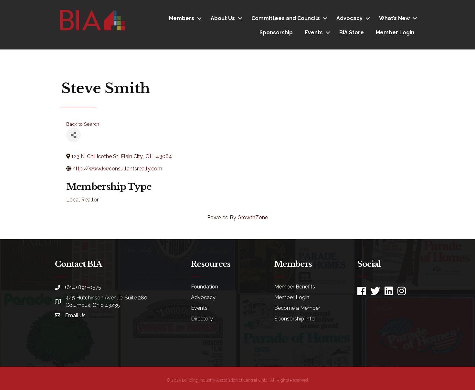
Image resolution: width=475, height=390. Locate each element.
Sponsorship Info (294, 319)
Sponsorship (276, 32)
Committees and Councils (285, 18)
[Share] (73, 135)
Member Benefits (294, 287)
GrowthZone (253, 217)
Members (181, 18)
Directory (202, 319)
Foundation (204, 287)
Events (314, 32)
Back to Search (82, 124)
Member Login (395, 32)
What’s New (394, 18)
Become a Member (297, 308)
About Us (223, 18)
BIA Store (351, 32)
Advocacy (349, 18)
